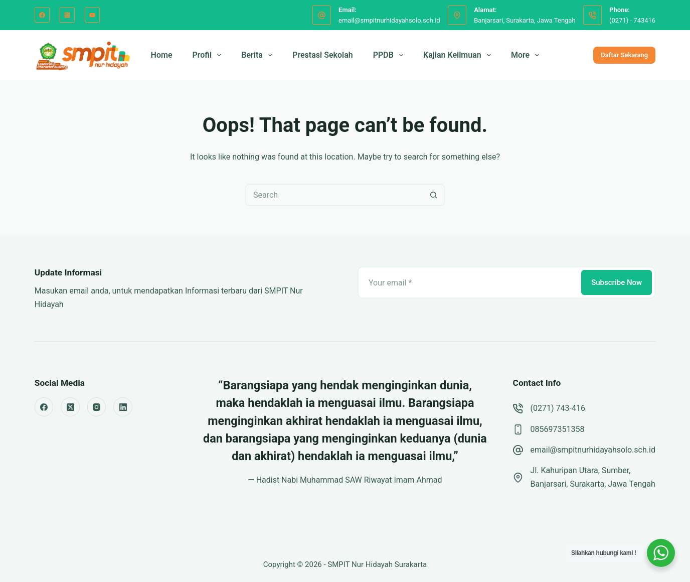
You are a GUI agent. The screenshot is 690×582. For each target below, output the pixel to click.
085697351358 (558, 429)
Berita (258, 55)
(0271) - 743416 (632, 20)
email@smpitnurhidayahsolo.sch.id (389, 20)
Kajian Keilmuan (459, 55)
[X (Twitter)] (70, 406)
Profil (209, 55)
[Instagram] (67, 15)
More (527, 55)
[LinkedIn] (122, 406)
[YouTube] (92, 15)
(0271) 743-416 (558, 408)
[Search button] (434, 195)
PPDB (390, 55)
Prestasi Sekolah (322, 55)
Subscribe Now (616, 282)
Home (161, 55)
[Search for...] (334, 195)
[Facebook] (42, 15)
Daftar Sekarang (624, 55)
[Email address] (468, 282)
